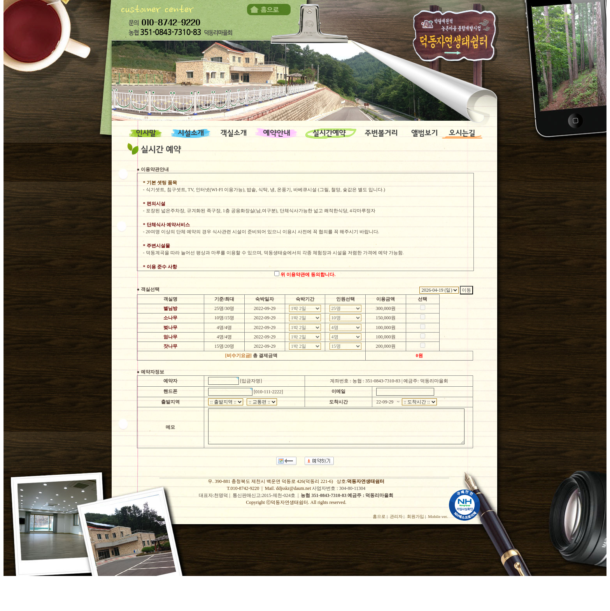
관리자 (396, 516)
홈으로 (379, 516)
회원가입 (415, 516)
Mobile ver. (438, 516)
